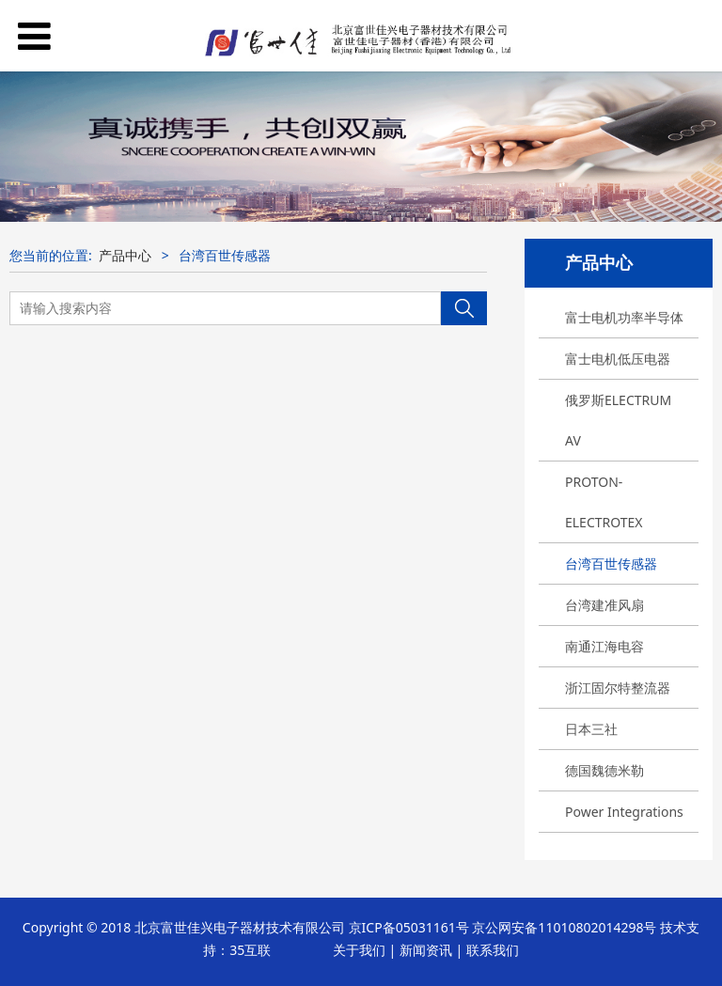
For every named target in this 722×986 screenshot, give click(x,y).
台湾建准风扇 (604, 605)
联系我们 (492, 950)
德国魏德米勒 (604, 770)
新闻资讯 (426, 950)
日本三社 (591, 729)
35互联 (250, 950)
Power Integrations (624, 812)
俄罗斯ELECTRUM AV (618, 420)
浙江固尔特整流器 (617, 687)
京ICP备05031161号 (409, 927)
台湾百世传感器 (611, 563)
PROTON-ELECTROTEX (604, 502)
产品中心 (125, 255)
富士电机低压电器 (617, 359)
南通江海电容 (604, 646)
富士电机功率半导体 (624, 317)
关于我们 (359, 950)
